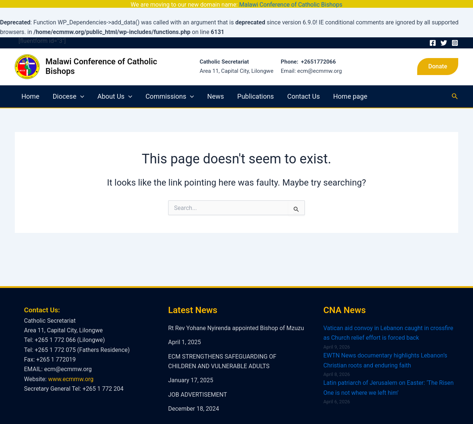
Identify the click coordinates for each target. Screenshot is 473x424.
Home (30, 89)
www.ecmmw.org (70, 372)
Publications (255, 89)
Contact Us (303, 89)
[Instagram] (455, 36)
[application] (80, 89)
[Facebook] (432, 36)
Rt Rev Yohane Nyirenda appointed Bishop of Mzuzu (236, 321)
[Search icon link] (455, 89)
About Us (115, 89)
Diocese (68, 89)
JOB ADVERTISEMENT (197, 387)
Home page (350, 89)
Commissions (170, 89)
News (215, 89)
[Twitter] (443, 36)
